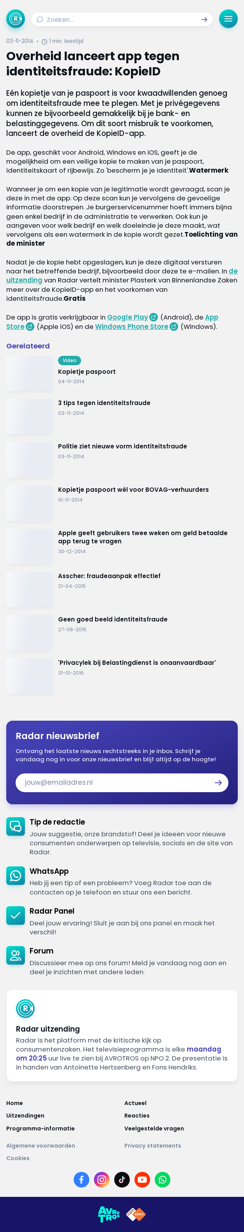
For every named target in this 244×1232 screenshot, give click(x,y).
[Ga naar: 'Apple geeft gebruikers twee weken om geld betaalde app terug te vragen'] (122, 546)
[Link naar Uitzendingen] (63, 1116)
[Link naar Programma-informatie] (63, 1128)
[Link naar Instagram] (102, 1179)
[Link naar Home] (63, 1103)
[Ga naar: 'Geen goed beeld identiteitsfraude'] (122, 633)
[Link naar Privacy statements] (181, 1146)
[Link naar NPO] (136, 1214)
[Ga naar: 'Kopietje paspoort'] (122, 373)
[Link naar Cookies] (122, 1158)
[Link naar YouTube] (142, 1179)
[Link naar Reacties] (181, 1116)
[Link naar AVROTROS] (109, 1214)
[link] (122, 837)
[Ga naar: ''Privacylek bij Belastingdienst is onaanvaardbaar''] (122, 676)
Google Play (127, 317)
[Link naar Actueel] (181, 1103)
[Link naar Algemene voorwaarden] (63, 1146)
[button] (204, 19)
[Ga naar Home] (15, 18)
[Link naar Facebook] (81, 1179)
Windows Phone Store (131, 326)
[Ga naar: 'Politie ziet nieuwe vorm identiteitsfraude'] (122, 460)
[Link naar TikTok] (122, 1179)
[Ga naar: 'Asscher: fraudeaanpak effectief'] (122, 589)
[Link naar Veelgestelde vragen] (181, 1128)
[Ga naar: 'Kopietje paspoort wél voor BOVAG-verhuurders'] (122, 503)
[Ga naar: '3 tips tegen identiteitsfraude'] (122, 416)
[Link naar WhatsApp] (162, 1179)
